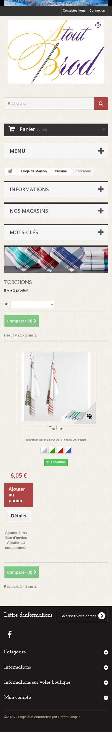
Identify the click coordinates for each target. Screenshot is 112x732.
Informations (29, 189)
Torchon (56, 428)
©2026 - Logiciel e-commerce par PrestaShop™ (42, 717)
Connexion (97, 10)
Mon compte (17, 697)
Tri (6, 304)
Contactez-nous (74, 10)
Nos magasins (29, 210)
